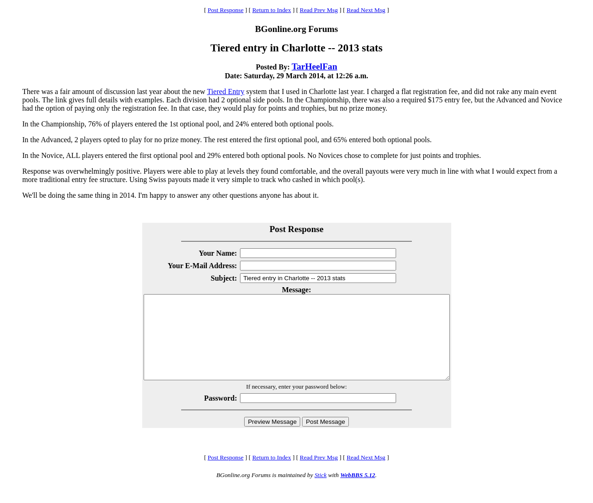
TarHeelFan (314, 66)
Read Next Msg (366, 9)
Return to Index (271, 9)
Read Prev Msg (319, 9)
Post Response (225, 9)
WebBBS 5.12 (357, 491)
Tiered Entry (226, 91)
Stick (321, 491)
